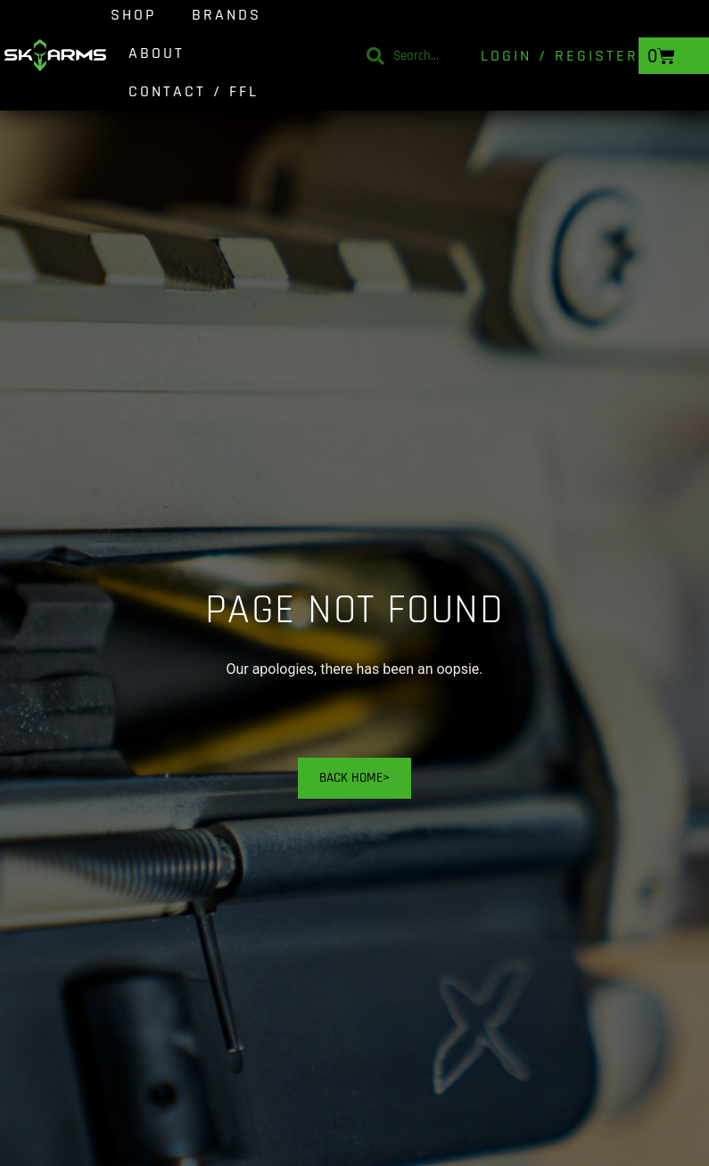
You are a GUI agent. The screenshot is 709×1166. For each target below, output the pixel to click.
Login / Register (560, 55)
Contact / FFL (193, 91)
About (156, 53)
